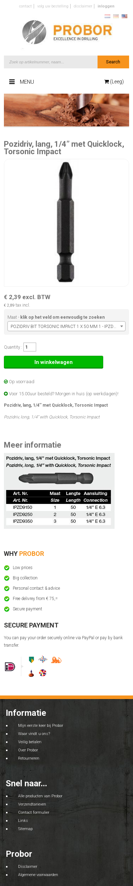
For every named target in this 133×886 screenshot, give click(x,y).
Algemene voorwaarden (38, 874)
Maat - (56, 317)
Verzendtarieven (32, 804)
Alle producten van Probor (40, 796)
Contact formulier (33, 812)
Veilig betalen (29, 742)
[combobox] (66, 326)
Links (23, 820)
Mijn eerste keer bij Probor (40, 725)
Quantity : (13, 347)
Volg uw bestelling (52, 6)
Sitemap (25, 829)
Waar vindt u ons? (34, 733)
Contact (25, 6)
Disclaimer (83, 6)
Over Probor (28, 750)
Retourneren (28, 758)
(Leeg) (114, 81)
